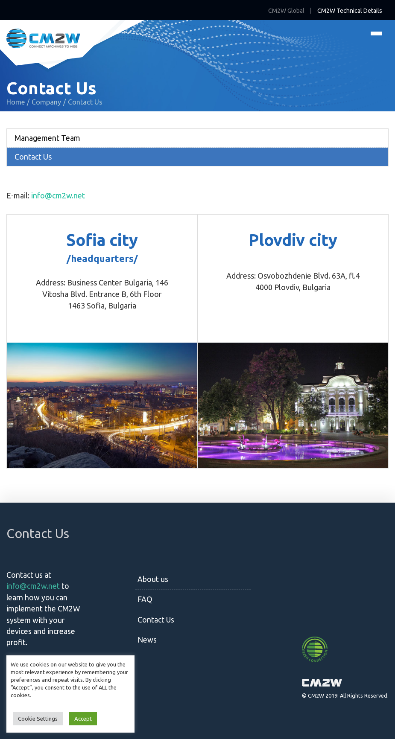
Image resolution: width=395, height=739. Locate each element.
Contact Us (33, 156)
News (147, 640)
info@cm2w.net (58, 195)
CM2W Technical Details (349, 11)
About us (153, 579)
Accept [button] (83, 719)
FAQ (145, 599)
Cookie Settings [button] (38, 719)
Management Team (47, 138)
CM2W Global (286, 11)
